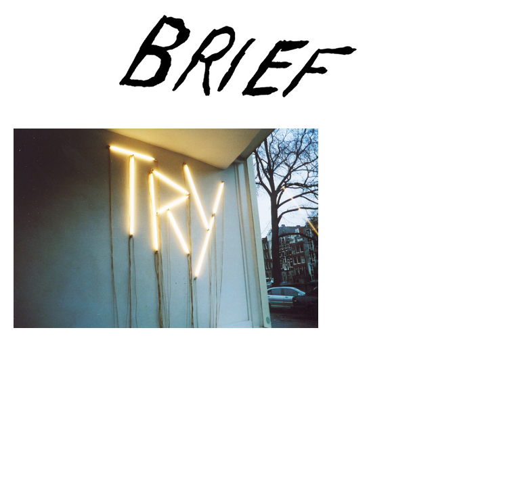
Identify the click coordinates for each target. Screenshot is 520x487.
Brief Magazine (260, 64)
